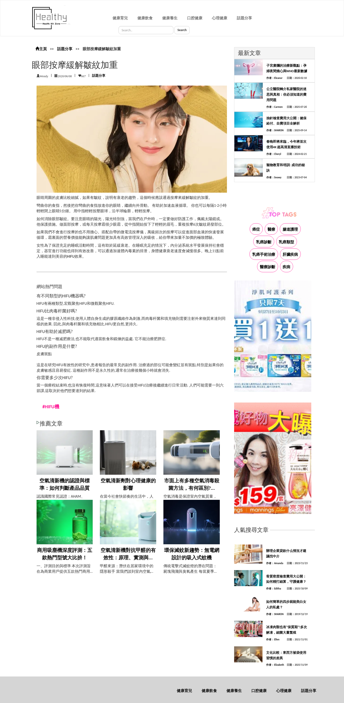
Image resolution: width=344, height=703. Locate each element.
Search (182, 30)
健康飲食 (145, 18)
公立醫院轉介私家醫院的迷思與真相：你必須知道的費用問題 (286, 94)
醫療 (271, 229)
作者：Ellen (272, 639)
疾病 (286, 267)
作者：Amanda (274, 563)
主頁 (41, 49)
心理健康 (219, 18)
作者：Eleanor (274, 78)
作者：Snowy (273, 177)
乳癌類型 (286, 242)
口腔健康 (194, 18)
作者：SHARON (275, 130)
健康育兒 (120, 18)
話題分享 (244, 18)
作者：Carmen (274, 107)
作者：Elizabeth (275, 664)
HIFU (71, 256)
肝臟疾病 (290, 254)
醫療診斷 (267, 267)
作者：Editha (273, 588)
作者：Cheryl (273, 154)
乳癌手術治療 (263, 254)
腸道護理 (290, 229)
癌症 (256, 229)
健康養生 (169, 18)
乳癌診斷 (263, 242)
